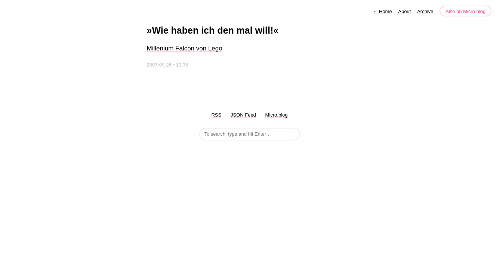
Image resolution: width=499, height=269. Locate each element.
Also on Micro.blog (466, 11)
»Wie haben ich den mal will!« (213, 30)
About (404, 11)
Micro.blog (276, 115)
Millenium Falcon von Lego (184, 48)
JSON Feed (243, 115)
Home (382, 11)
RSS (216, 115)
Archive (425, 11)
